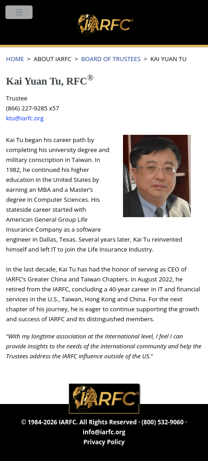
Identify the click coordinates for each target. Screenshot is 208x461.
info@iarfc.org (104, 432)
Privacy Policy (103, 442)
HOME (15, 59)
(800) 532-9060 (163, 422)
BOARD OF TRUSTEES (111, 59)
